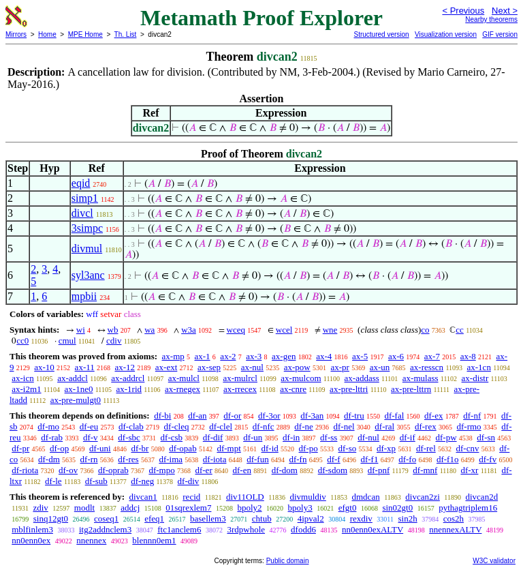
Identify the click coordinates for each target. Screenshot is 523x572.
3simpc (87, 228)
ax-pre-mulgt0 (75, 400)
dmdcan (366, 497)
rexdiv (361, 518)
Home (47, 34)
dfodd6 (303, 529)
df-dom (285, 470)
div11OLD (245, 497)
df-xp (386, 448)
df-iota (215, 459)
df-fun (258, 459)
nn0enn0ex (31, 540)
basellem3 (208, 518)
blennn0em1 (154, 540)
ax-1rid (129, 389)
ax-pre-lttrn (411, 389)
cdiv (113, 340)
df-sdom (332, 470)
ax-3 (254, 356)
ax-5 (360, 356)
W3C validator (494, 561)
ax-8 (468, 356)
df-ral (384, 426)
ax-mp (173, 356)
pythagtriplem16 (468, 507)
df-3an (311, 415)
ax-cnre (293, 389)
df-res (128, 459)
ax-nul (252, 367)
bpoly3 (300, 507)
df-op (59, 448)
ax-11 (85, 367)
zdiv (40, 507)
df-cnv (467, 448)
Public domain (287, 561)
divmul (87, 248)
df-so (347, 448)
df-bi (162, 415)
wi (80, 330)
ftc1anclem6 (179, 529)
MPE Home (85, 34)
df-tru (354, 415)
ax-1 (202, 356)
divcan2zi (422, 497)
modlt (84, 507)
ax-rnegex (182, 389)
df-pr (20, 448)
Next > (505, 10)
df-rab (52, 437)
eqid (81, 183)
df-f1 (369, 459)
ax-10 (44, 367)
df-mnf (425, 470)
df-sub (96, 481)
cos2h (453, 518)
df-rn (89, 459)
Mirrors (16, 34)
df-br (139, 448)
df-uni (100, 448)
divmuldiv (307, 497)
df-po (308, 448)
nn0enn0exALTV (372, 529)
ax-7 (432, 356)
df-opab (182, 448)
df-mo (48, 426)
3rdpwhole (246, 529)
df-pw (446, 437)
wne (330, 330)
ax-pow (297, 367)
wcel (284, 330)
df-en (241, 470)
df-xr (469, 470)
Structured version (381, 34)
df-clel (220, 426)
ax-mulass (420, 378)
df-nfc (263, 426)
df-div (189, 481)
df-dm (49, 459)
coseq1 (106, 518)
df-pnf (379, 470)
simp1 (85, 198)
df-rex (426, 426)
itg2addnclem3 (105, 529)
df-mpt (228, 448)
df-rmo (468, 426)
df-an (197, 415)
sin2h (407, 518)
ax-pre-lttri (349, 389)
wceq (236, 330)
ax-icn (22, 378)
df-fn (297, 459)
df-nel (344, 426)
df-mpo (161, 470)
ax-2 (228, 356)
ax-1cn (479, 367)
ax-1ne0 (79, 389)
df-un (252, 437)
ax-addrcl (127, 378)
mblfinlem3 (32, 529)
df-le (53, 481)
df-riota (25, 470)
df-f (333, 459)
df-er (203, 470)
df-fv (487, 459)
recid (191, 497)
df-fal (394, 415)
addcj (130, 507)
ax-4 (324, 356)
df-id (270, 448)
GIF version (500, 34)
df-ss (328, 437)
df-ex (433, 415)
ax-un (380, 367)
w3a (188, 330)
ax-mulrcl (240, 378)
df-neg (142, 481)
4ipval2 (311, 518)
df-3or (269, 415)
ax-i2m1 (26, 389)
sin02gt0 (397, 507)
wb (113, 330)
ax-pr (339, 367)
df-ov (68, 470)
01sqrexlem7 (188, 507)
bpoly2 (249, 507)
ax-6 (396, 356)
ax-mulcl (184, 378)
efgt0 (347, 507)
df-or (232, 415)
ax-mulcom (301, 378)
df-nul (368, 437)
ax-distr (475, 378)
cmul (67, 340)
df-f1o (448, 459)
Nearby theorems (491, 19)
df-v (90, 437)
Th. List (125, 34)
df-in (291, 437)
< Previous (463, 10)
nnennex (91, 540)
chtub (262, 518)
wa (149, 330)
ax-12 (124, 367)
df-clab (131, 426)
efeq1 (154, 518)
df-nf (472, 415)
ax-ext (166, 367)
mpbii (84, 296)
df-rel (426, 448)
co (425, 330)
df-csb (172, 437)
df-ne (303, 426)
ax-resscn (426, 367)
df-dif (213, 437)
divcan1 (143, 497)
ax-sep (209, 367)
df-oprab (113, 470)
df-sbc (129, 437)
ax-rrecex (240, 389)
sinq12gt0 (50, 518)
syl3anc (88, 275)
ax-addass (362, 378)
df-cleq (176, 426)
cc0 (22, 340)
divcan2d (481, 497)
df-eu (89, 426)
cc (460, 330)
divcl (82, 213)
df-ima (171, 459)
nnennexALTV (455, 529)
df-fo (407, 459)
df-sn (486, 437)
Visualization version (446, 34)
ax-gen (284, 356)
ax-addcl (72, 378)
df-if (407, 437)
